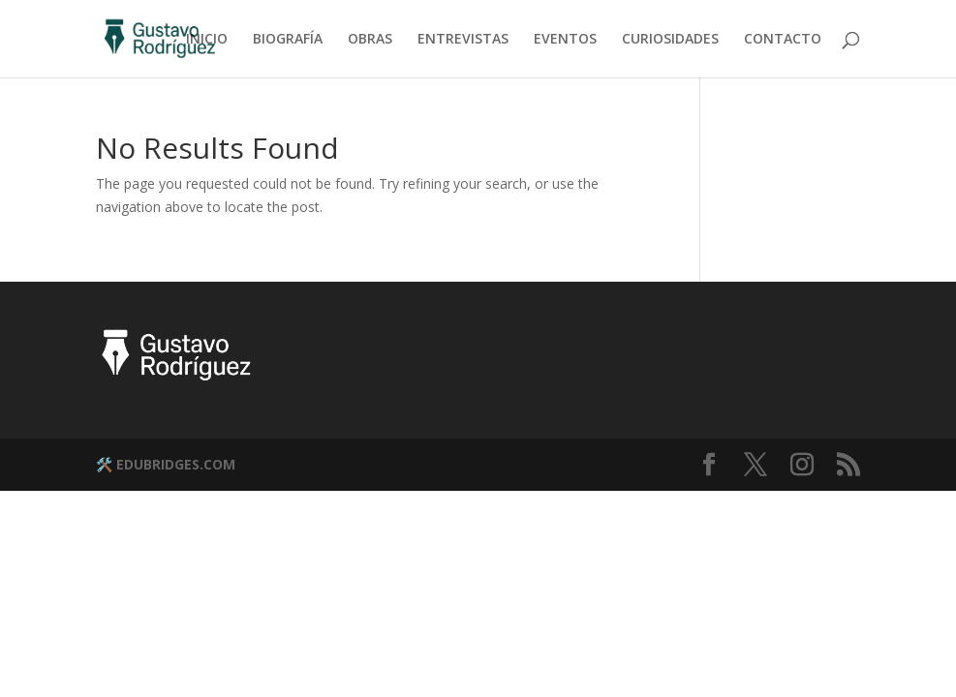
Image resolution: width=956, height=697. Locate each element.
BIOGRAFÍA (288, 39)
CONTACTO (782, 39)
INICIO (207, 39)
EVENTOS (565, 39)
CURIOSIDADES (670, 39)
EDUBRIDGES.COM (175, 464)
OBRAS (370, 39)
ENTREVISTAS (463, 39)
